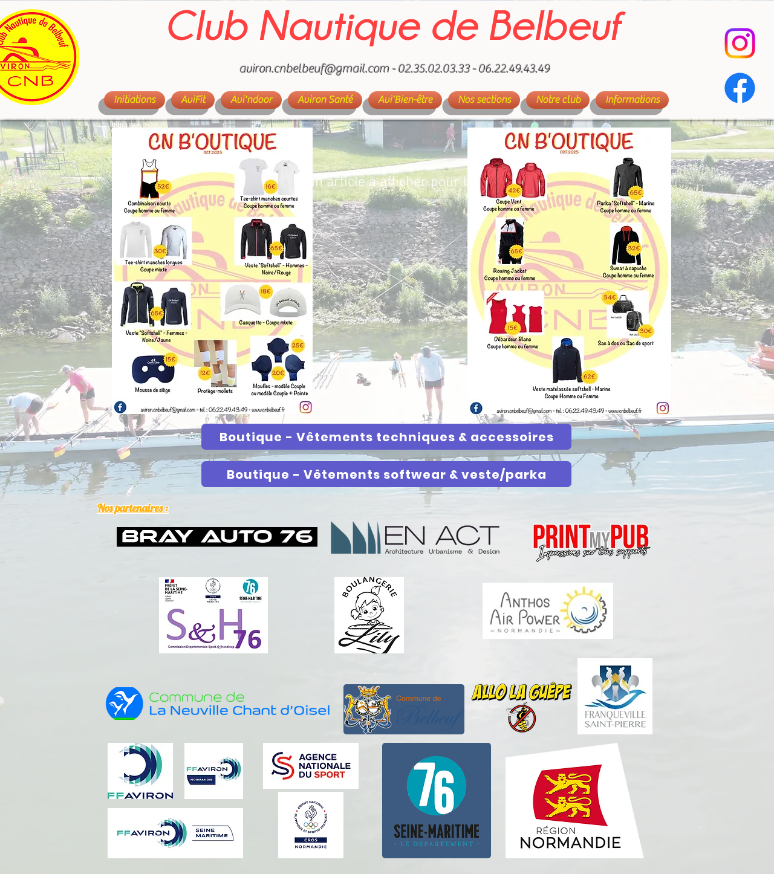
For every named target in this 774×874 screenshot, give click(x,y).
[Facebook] (740, 88)
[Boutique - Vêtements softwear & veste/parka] (386, 474)
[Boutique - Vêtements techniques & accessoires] (386, 437)
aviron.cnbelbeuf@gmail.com (314, 69)
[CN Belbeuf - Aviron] (740, 43)
